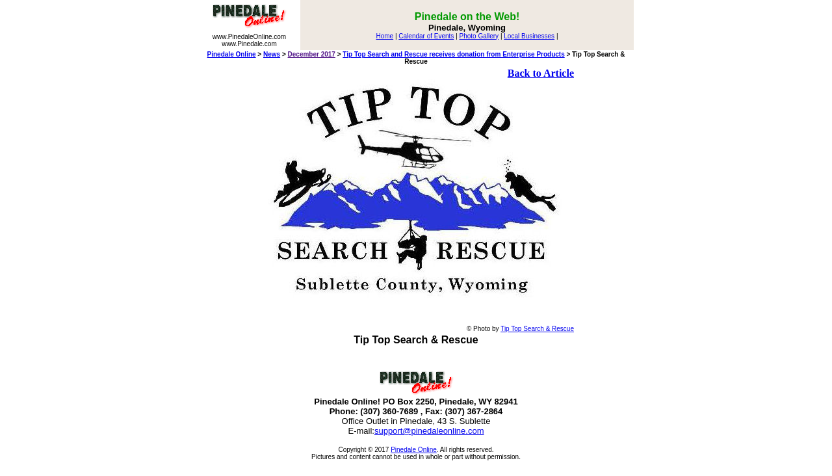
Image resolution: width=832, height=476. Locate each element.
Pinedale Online (231, 54)
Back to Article (541, 73)
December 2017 (311, 54)
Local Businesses (529, 36)
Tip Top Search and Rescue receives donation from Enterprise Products (453, 54)
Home (384, 36)
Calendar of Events (426, 36)
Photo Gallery (479, 36)
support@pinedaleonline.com (429, 431)
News (271, 54)
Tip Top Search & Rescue (537, 328)
